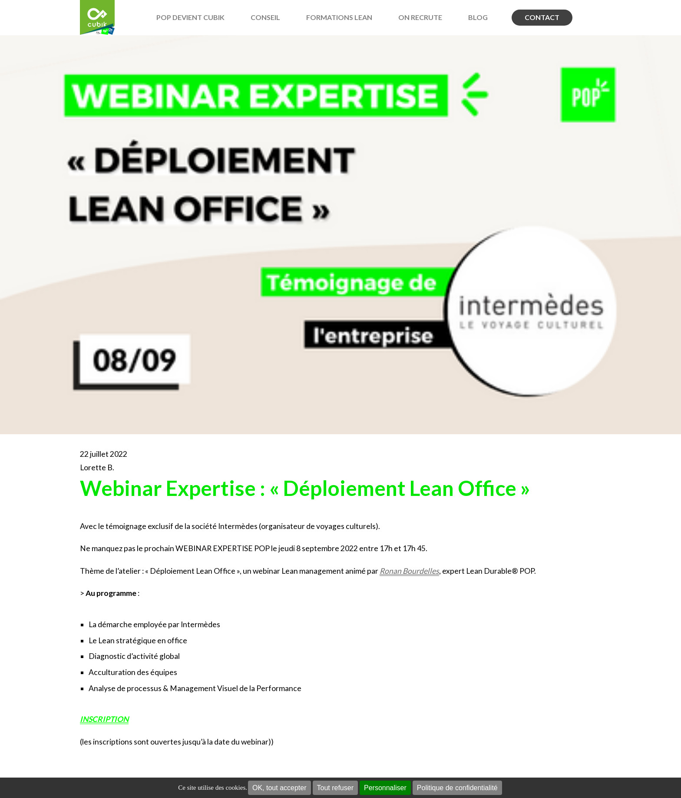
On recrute (420, 17)
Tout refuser (335, 787)
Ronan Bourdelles (409, 570)
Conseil (265, 17)
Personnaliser (385, 787)
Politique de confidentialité (457, 787)
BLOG (478, 17)
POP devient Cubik (190, 17)
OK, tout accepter (279, 787)
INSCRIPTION (104, 719)
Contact (542, 17)
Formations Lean (339, 17)
